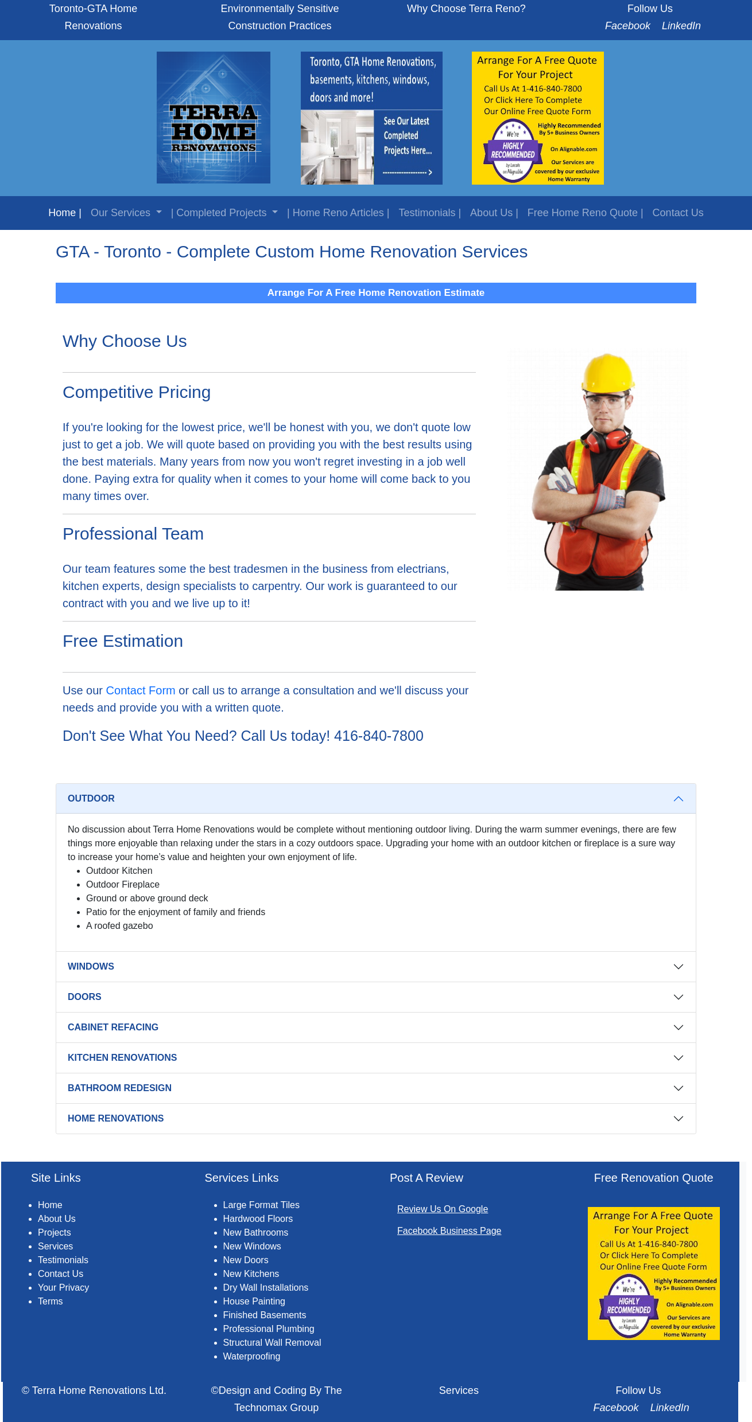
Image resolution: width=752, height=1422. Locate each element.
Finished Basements (265, 1315)
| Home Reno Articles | (338, 212)
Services (55, 1246)
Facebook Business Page (449, 1231)
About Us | (494, 212)
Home (50, 1205)
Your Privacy (63, 1287)
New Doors (246, 1260)
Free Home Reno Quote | (586, 212)
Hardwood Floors (258, 1219)
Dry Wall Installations (266, 1287)
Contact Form (141, 690)
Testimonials (63, 1260)
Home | (65, 212)
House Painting (254, 1301)
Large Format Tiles (261, 1205)
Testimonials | (429, 212)
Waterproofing (252, 1356)
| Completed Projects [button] (220, 212)
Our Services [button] (122, 212)
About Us (57, 1219)
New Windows (252, 1246)
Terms (50, 1301)
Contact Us (678, 212)
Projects (54, 1232)
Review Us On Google (442, 1209)
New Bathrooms (256, 1232)
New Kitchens (251, 1274)
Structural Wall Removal (272, 1342)
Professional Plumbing (269, 1329)
